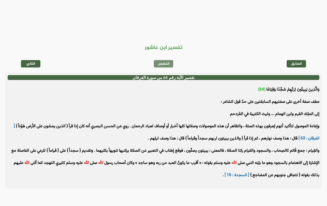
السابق (296, 64)
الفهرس (164, 64)
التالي (30, 64)
